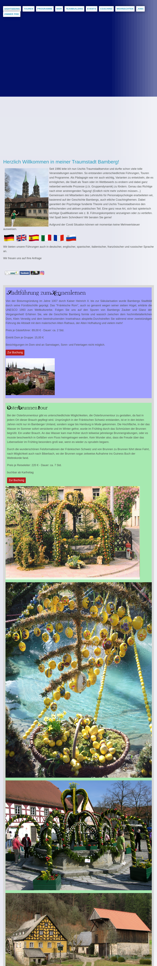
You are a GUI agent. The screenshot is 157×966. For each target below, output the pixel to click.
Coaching (106, 9)
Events (91, 9)
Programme (44, 9)
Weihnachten (125, 9)
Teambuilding (74, 9)
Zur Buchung (15, 352)
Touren (28, 9)
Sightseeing (12, 9)
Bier (59, 9)
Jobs (140, 9)
